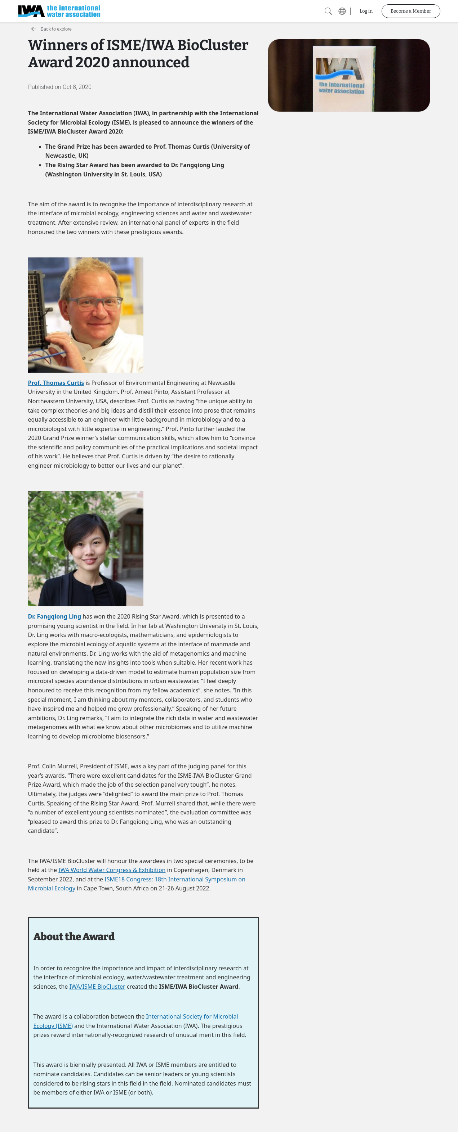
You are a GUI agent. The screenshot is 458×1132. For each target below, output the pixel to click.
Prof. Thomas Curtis (56, 383)
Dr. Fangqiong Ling (54, 616)
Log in (366, 11)
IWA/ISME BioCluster (97, 987)
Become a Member (411, 11)
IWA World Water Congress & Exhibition (111, 870)
